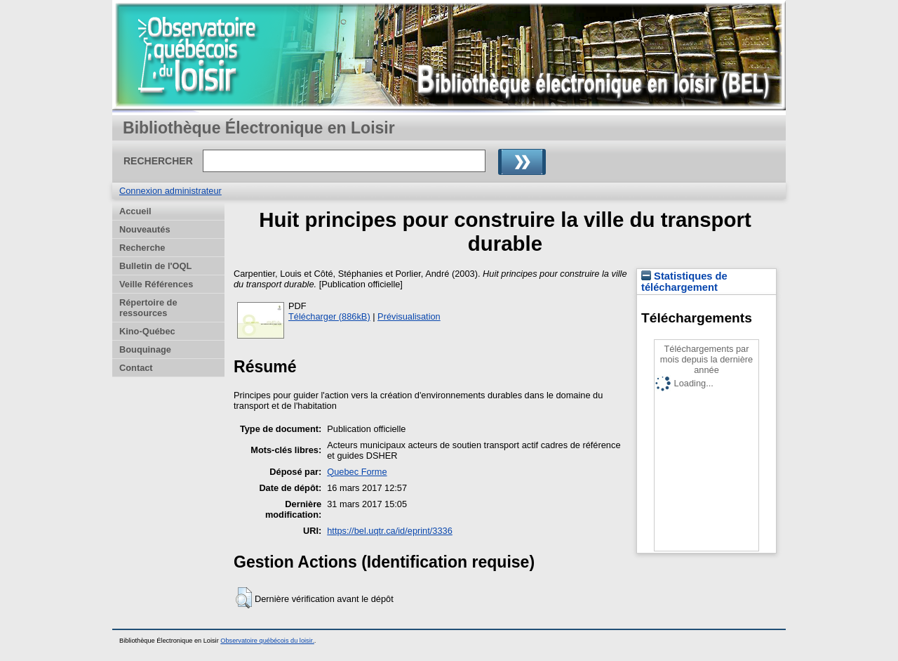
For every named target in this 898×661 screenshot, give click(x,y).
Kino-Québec (147, 331)
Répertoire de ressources (148, 307)
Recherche (142, 247)
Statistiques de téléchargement (684, 281)
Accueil (135, 211)
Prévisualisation (409, 316)
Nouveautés (144, 229)
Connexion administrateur (170, 190)
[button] (244, 597)
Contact (136, 367)
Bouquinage (145, 349)
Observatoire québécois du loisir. (267, 640)
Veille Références (156, 284)
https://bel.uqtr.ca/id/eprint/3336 (390, 530)
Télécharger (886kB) (329, 316)
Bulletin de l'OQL (155, 266)
